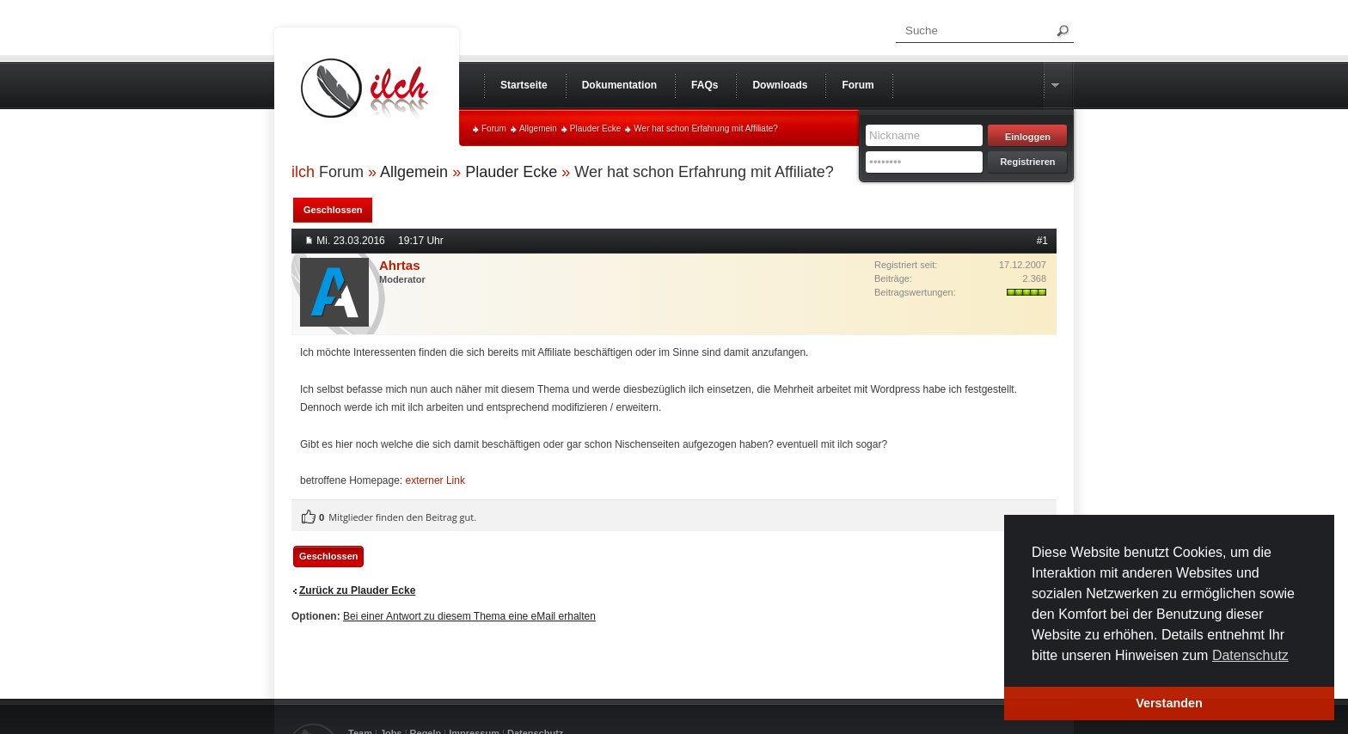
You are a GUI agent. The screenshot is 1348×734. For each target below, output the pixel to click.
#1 (1042, 241)
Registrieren (1027, 161)
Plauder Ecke (595, 128)
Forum (493, 128)
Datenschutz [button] (1250, 655)
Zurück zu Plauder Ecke (357, 590)
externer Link (435, 480)
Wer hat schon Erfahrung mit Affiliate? (706, 128)
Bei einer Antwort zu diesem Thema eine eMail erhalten (469, 616)
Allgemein (538, 128)
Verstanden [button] (1169, 703)
